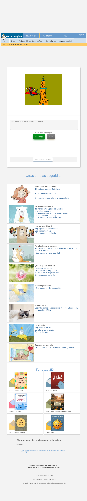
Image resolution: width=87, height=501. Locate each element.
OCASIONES (31, 36)
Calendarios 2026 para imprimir (59, 41)
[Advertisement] (54, 17)
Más (65, 36)
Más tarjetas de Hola (43, 159)
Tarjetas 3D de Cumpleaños (30, 41)
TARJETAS (47, 36)
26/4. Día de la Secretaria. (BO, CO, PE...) (16, 44)
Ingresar (81, 34)
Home (5, 41)
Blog (13, 41)
